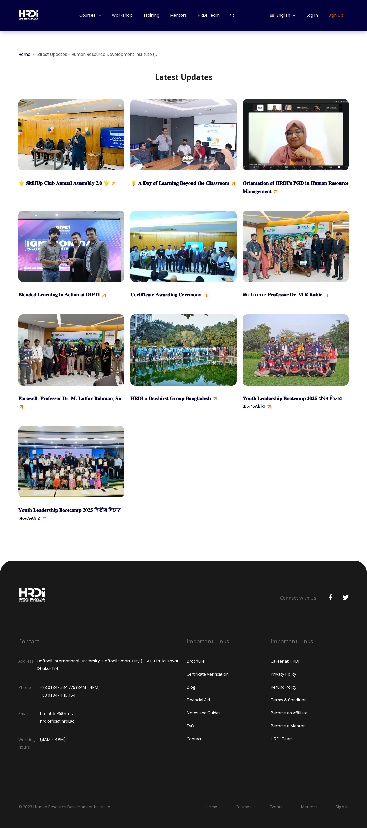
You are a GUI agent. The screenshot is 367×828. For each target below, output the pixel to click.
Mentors (178, 15)
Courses (87, 15)
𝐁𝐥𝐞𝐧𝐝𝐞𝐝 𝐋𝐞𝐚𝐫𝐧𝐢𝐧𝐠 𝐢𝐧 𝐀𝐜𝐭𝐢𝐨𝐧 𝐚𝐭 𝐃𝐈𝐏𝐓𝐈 (62, 294)
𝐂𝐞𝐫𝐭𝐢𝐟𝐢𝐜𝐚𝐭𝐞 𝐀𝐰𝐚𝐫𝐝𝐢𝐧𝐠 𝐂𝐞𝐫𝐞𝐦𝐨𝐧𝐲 (168, 294)
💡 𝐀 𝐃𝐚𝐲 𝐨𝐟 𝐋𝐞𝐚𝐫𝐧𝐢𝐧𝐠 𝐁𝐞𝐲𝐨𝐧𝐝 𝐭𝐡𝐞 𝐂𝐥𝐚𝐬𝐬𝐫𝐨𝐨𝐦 (182, 183)
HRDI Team (209, 15)
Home (24, 54)
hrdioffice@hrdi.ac (57, 721)
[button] (232, 15)
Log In (312, 15)
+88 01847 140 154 (57, 695)
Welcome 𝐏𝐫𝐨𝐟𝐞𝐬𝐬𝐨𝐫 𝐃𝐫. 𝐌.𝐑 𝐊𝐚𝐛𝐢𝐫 (285, 294)
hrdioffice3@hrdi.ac (58, 713)
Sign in (342, 807)
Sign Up (336, 15)
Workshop (122, 15)
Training (151, 15)
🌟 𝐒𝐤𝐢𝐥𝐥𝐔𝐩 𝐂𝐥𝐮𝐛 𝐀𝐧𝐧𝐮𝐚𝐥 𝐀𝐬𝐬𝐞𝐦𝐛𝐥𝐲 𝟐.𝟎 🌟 (66, 183)
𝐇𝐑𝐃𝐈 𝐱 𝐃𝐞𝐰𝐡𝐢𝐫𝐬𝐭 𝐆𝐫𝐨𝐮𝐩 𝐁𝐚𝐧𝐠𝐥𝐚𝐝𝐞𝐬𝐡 (173, 398)
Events (276, 807)
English (280, 15)
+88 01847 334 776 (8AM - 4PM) (70, 687)
